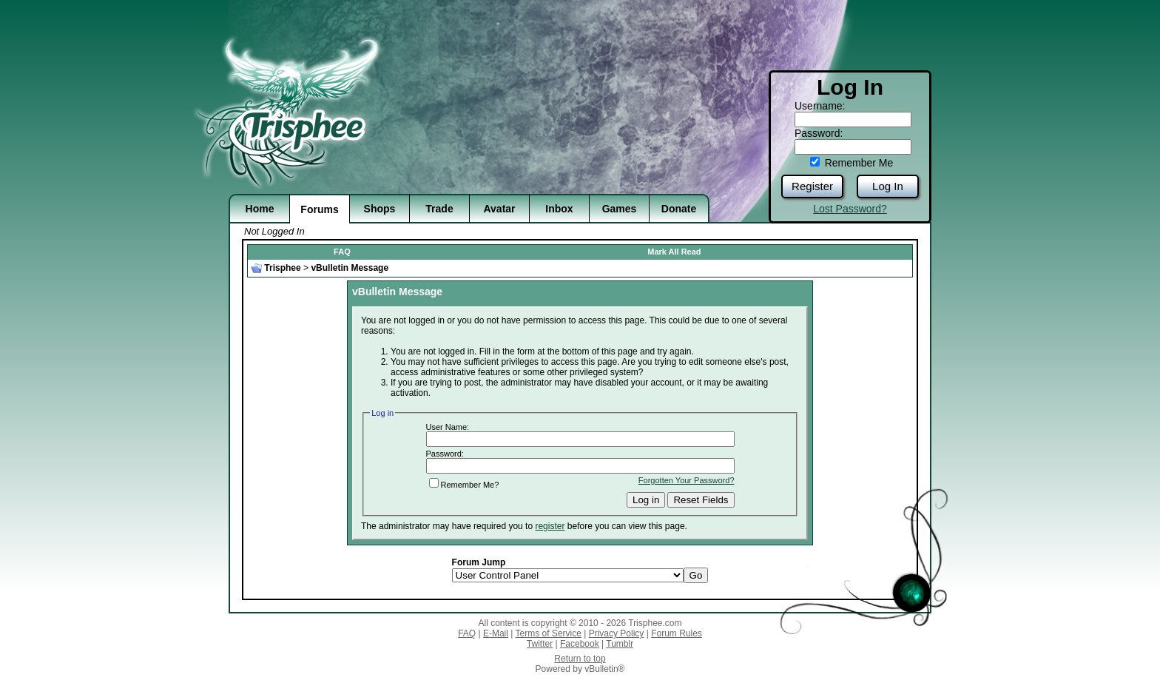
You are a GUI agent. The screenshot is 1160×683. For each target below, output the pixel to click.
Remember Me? (464, 484)
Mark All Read (674, 251)
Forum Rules (676, 633)
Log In (887, 186)
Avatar (499, 209)
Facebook (579, 644)
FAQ (342, 251)
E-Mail (495, 633)
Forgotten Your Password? (686, 480)
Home (260, 209)
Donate (678, 209)
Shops (380, 209)
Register (812, 186)
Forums (319, 209)
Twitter (540, 644)
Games (619, 209)
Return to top (579, 658)
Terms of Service (548, 633)
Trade (439, 209)
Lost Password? (850, 209)
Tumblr (619, 644)
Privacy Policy (616, 633)
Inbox (559, 209)
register (549, 526)
